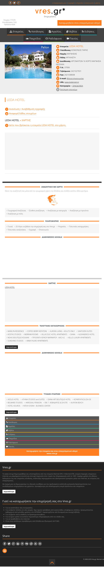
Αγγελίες (55, 31)
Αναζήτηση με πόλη (15, 214)
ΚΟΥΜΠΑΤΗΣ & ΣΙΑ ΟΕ (82, 400)
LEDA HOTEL (10, 288)
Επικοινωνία (44, 230)
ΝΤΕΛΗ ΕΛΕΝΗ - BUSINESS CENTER (36, 406)
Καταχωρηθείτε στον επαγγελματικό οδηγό (79, 23)
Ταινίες (72, 38)
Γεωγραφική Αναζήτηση (17, 211)
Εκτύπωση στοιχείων (68, 90)
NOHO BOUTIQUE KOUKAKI (18, 338)
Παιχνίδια (33, 38)
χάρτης (97, 3)
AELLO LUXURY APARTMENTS (79, 338)
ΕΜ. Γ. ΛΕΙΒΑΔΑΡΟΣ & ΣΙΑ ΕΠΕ (56, 403)
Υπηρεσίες (62, 227)
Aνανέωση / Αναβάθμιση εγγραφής (27, 109)
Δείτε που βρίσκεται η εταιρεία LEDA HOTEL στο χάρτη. (37, 125)
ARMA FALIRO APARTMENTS (37, 341)
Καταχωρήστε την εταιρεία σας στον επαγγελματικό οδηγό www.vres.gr (51, 452)
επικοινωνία (89, 3)
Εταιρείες (16, 31)
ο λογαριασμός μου (59, 3)
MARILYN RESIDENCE (16, 332)
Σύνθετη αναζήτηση (36, 211)
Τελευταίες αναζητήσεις (17, 230)
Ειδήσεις (88, 31)
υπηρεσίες (79, 3)
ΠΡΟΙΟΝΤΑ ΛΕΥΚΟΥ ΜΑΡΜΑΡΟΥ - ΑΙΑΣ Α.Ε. (48, 338)
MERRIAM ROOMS (31, 335)
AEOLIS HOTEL (13, 400)
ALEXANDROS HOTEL (86, 335)
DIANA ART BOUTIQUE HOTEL (59, 400)
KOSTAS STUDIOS (14, 335)
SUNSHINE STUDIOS (15, 341)
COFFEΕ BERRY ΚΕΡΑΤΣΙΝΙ (37, 332)
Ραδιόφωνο (54, 38)
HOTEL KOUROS (14, 406)
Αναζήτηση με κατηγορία (57, 211)
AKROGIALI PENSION (34, 403)
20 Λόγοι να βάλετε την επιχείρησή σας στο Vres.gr (35, 227)
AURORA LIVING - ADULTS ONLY (62, 332)
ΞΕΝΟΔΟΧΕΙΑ (77, 86)
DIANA (72, 335)
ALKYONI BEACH (77, 403)
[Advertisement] (52, 152)
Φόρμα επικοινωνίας (75, 79)
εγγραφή (71, 3)
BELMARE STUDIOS (15, 403)
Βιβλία (71, 31)
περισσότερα (11, 347)
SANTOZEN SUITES (85, 332)
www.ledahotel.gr (72, 82)
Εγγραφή (32, 230)
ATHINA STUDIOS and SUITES (33, 400)
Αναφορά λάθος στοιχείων (22, 114)
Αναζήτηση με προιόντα (79, 211)
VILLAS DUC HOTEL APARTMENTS (54, 335)
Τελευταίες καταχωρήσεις (79, 227)
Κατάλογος (36, 31)
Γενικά (10, 227)
